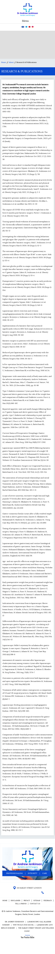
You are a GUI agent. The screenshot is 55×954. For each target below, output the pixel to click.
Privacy (27, 900)
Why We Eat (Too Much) (23, 925)
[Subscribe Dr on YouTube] (30, 27)
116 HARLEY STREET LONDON (29, 888)
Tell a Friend (20, 904)
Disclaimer (16, 900)
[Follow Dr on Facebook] (22, 27)
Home (3, 62)
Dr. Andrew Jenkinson (14, 922)
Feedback (48, 900)
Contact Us (35, 904)
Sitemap (36, 900)
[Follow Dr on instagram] (33, 27)
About (11, 62)
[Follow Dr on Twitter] (26, 27)
